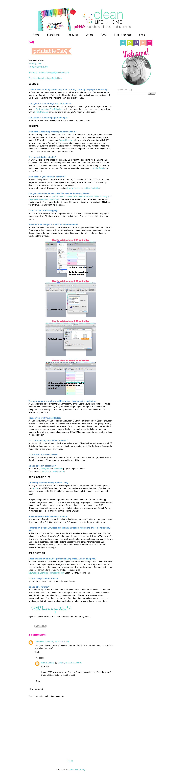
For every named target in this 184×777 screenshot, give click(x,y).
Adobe (35, 488)
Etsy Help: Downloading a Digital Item (45, 78)
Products (72, 34)
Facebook (58, 469)
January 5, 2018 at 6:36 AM (56, 642)
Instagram (44, 469)
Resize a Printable (38, 66)
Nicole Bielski (47, 663)
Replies (41, 658)
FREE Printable (41, 112)
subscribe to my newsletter (52, 471)
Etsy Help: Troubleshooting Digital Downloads (49, 73)
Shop (142, 34)
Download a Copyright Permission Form (46, 573)
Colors (89, 34)
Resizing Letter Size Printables (49, 109)
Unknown (39, 642)
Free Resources (122, 34)
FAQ (103, 34)
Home (35, 34)
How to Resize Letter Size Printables (83, 188)
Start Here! (53, 34)
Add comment (36, 689)
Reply (37, 652)
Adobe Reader (65, 140)
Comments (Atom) (77, 770)
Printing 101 (35, 63)
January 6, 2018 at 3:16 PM (70, 663)
